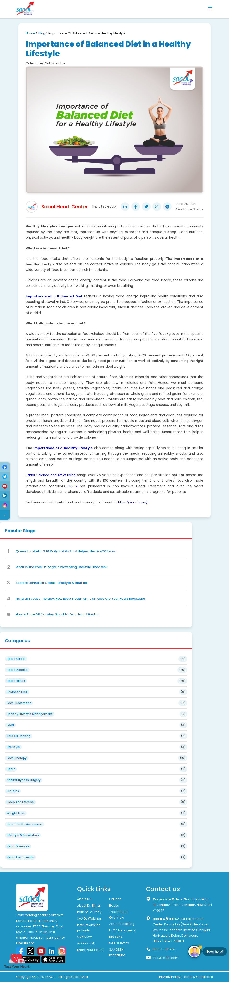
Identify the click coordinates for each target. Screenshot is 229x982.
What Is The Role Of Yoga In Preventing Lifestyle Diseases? (62, 567)
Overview (84, 937)
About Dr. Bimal (89, 905)
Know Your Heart (90, 950)
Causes (115, 899)
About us (84, 899)
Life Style (115, 936)
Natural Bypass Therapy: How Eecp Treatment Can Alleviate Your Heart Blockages (80, 598)
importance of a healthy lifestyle (63, 448)
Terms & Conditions (197, 977)
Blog (41, 33)
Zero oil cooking (121, 923)
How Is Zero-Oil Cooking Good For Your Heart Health (57, 614)
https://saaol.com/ (133, 502)
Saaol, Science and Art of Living (51, 475)
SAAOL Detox (119, 943)
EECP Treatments (122, 930)
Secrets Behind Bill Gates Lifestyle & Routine (51, 583)
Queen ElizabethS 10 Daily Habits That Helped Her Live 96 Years (66, 551)
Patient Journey (89, 912)
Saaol (73, 486)
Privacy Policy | (170, 977)
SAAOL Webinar (89, 918)
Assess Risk (86, 943)
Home (30, 33)
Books (114, 905)
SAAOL (50, 977)
